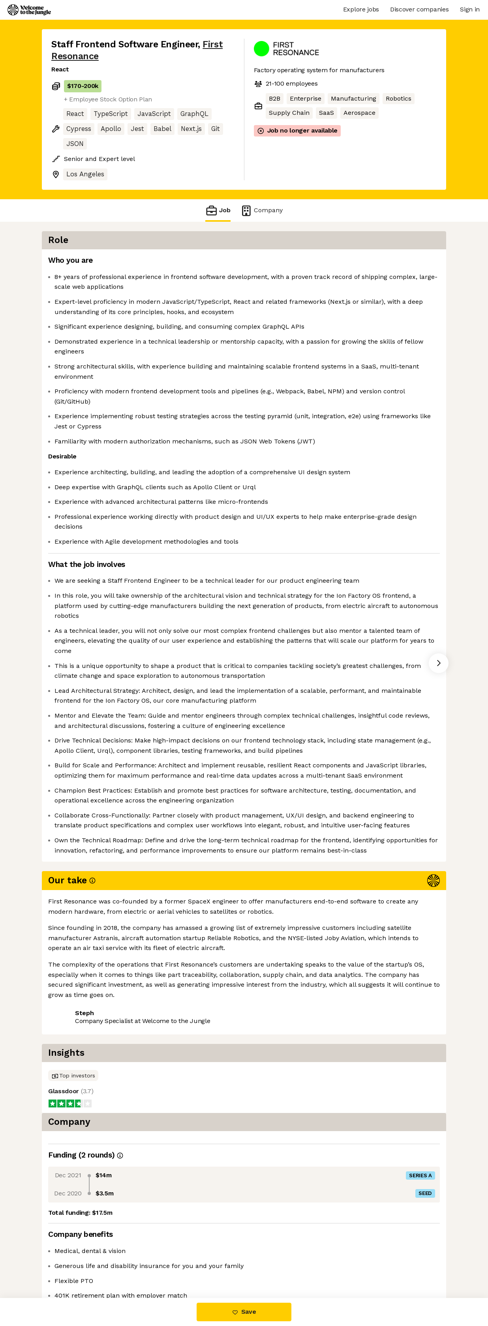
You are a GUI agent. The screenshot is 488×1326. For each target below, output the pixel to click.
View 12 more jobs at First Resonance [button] (163, 1265)
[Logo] (29, 9)
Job (218, 210)
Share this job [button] (73, 1265)
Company (261, 210)
